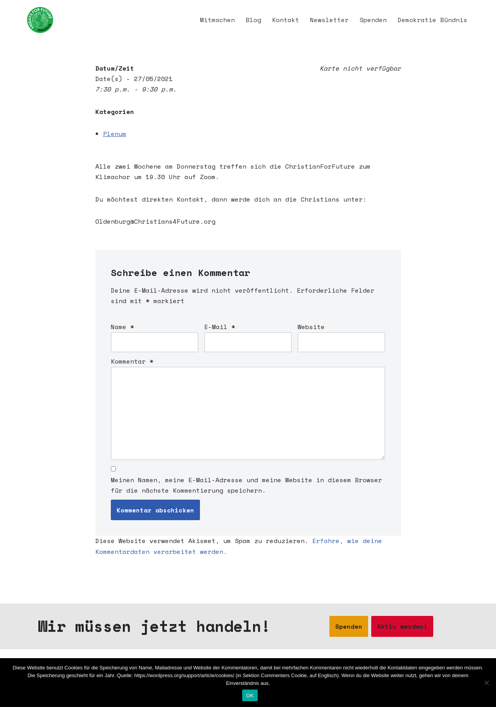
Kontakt (285, 19)
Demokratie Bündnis (432, 19)
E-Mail (219, 326)
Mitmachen (217, 19)
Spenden (373, 19)
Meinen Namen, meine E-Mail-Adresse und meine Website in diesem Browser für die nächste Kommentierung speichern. (246, 485)
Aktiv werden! (402, 626)
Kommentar (132, 361)
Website (311, 326)
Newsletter (329, 19)
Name (122, 326)
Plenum (114, 133)
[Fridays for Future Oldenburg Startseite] (40, 20)
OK (249, 695)
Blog (253, 19)
